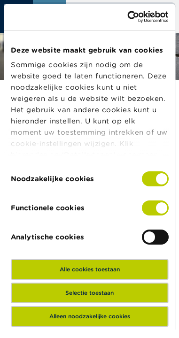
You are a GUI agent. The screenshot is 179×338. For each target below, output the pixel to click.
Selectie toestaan (89, 292)
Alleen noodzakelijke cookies (89, 316)
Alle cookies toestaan (90, 269)
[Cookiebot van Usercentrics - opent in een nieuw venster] (128, 17)
